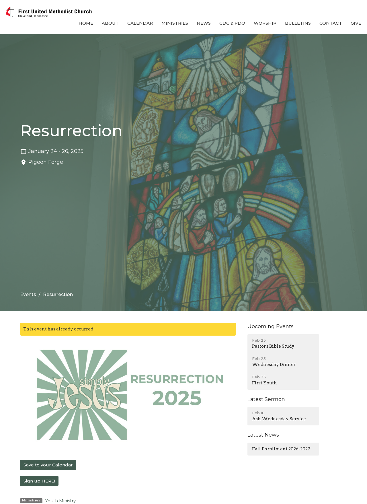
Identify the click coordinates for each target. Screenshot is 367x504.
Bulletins (298, 23)
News (204, 23)
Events (28, 294)
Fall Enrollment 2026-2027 (281, 449)
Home (86, 23)
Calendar (140, 23)
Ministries (174, 23)
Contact (330, 23)
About (110, 23)
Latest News (263, 435)
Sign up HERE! (39, 481)
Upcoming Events (270, 326)
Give (356, 23)
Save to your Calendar (48, 465)
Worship (265, 23)
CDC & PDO (232, 23)
